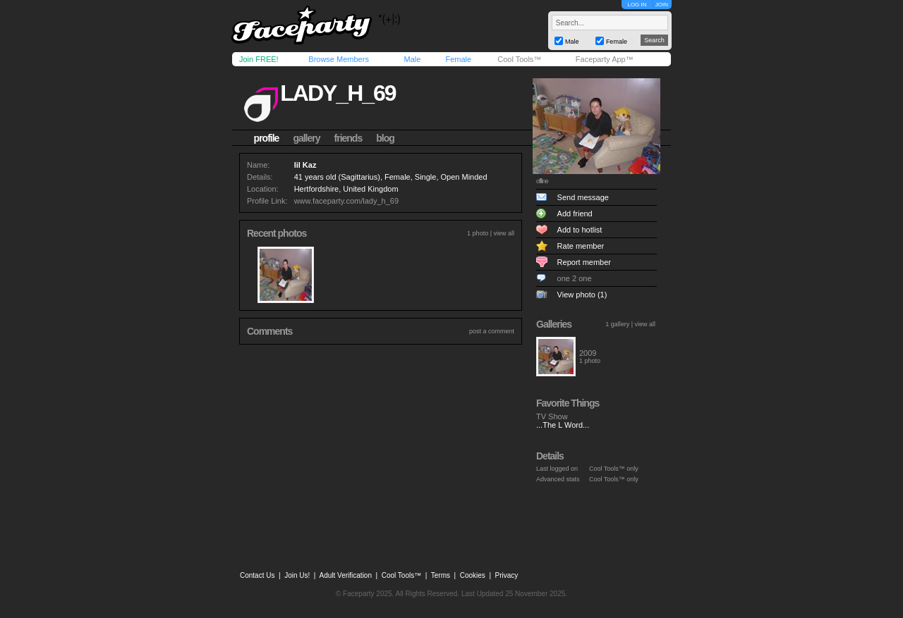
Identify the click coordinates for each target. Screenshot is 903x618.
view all (503, 233)
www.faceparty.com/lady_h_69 (346, 201)
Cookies (472, 575)
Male (412, 59)
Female (458, 59)
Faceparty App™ (605, 59)
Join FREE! (259, 59)
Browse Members (338, 59)
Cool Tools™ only (613, 468)
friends (348, 138)
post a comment (491, 331)
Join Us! (297, 575)
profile (266, 138)
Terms (440, 575)
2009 (587, 353)
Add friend (575, 213)
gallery (306, 138)
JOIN (661, 4)
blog (385, 138)
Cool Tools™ (519, 59)
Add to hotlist (579, 229)
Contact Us (257, 575)
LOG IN (636, 4)
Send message (583, 197)
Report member (584, 262)
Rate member (581, 246)
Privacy (507, 575)
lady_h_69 (337, 93)
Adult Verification (345, 575)
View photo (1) (582, 294)
